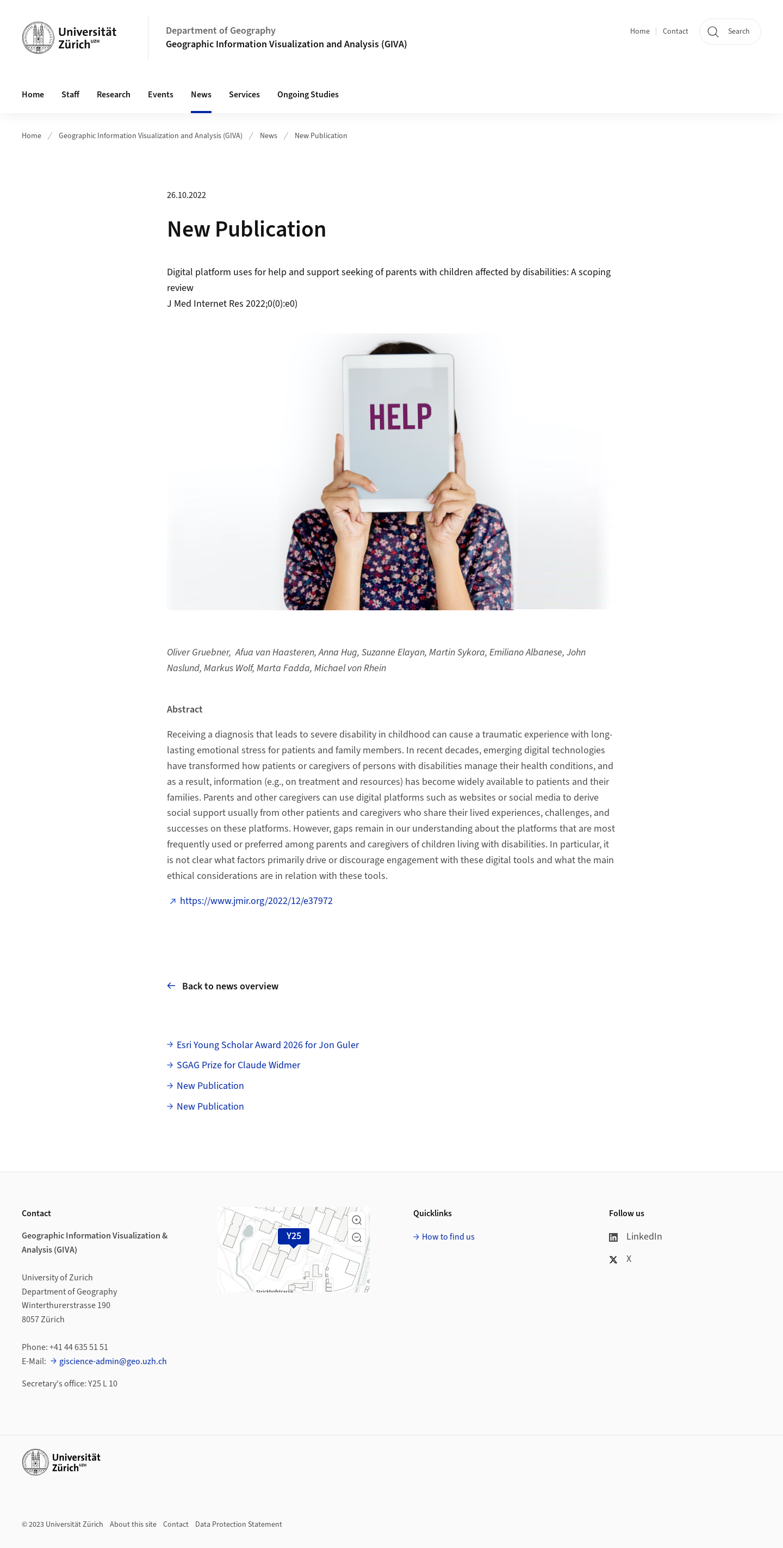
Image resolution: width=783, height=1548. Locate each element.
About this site (133, 1524)
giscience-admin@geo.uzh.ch (113, 1361)
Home (640, 31)
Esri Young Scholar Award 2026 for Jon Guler (268, 1045)
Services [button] (244, 95)
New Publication (321, 136)
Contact (675, 31)
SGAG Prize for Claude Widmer (238, 1065)
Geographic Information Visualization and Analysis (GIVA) (286, 44)
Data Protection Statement (238, 1524)
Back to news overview (222, 986)
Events (160, 95)
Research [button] (113, 95)
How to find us (448, 1237)
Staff (70, 95)
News (201, 95)
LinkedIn (635, 1236)
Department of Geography (221, 31)
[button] (356, 1220)
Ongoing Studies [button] (308, 95)
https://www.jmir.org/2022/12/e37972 (256, 901)
